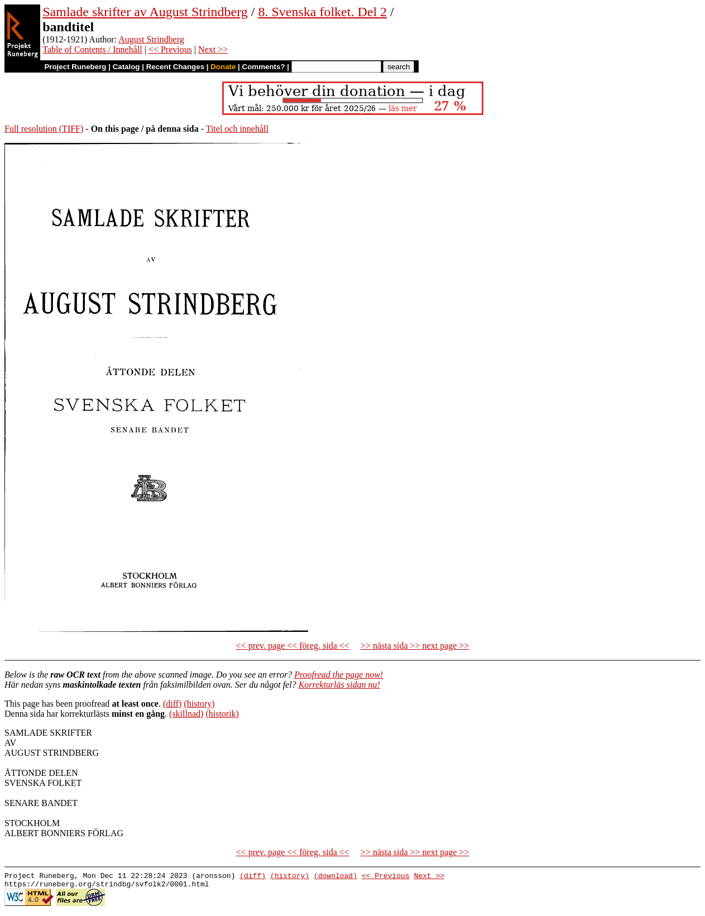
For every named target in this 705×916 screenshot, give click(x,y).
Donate (223, 67)
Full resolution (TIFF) (43, 128)
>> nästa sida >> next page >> (415, 645)
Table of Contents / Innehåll (92, 49)
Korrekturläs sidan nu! (339, 684)
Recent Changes (175, 67)
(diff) (172, 703)
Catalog (126, 67)
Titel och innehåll (237, 128)
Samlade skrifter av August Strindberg (145, 11)
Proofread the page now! (338, 674)
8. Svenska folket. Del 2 (322, 11)
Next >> (213, 49)
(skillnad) (186, 713)
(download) (335, 877)
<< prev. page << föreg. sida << (292, 645)
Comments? (263, 67)
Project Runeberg (75, 67)
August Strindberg (151, 39)
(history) (199, 703)
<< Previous (170, 49)
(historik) (222, 713)
